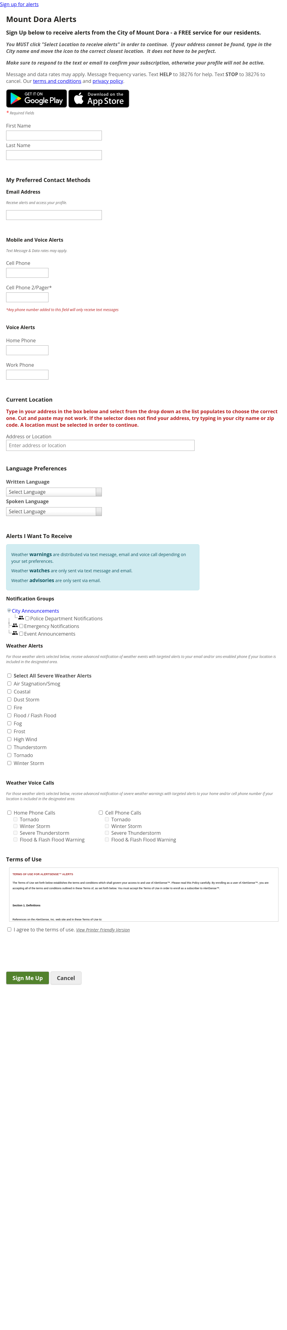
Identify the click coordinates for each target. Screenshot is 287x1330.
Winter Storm (29, 763)
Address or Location (29, 436)
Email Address (23, 191)
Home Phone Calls (34, 812)
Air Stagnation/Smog (37, 683)
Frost (19, 731)
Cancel (66, 978)
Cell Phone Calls (123, 812)
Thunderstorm (30, 747)
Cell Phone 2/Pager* (29, 287)
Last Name (18, 145)
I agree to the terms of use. (44, 929)
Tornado (23, 755)
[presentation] (52, 953)
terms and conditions (57, 81)
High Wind (25, 739)
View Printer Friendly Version (103, 930)
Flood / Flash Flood (35, 715)
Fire (18, 707)
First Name (18, 125)
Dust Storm (26, 699)
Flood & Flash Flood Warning (52, 839)
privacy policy (107, 81)
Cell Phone (18, 263)
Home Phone (21, 340)
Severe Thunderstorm (44, 833)
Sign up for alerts (19, 4)
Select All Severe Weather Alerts (52, 675)
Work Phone (20, 365)
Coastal (22, 691)
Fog (18, 723)
